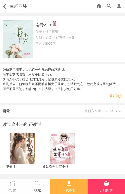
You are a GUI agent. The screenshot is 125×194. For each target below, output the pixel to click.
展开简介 (115, 96)
